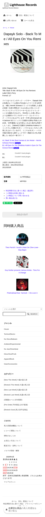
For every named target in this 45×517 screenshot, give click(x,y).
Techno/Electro (9, 334)
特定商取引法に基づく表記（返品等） (20, 191)
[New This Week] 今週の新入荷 (15, 380)
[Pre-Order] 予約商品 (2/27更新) (16, 405)
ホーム (7, 15)
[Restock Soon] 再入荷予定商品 (16, 410)
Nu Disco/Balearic (10, 339)
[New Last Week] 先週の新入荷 (15, 390)
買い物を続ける (12, 198)
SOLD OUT (22, 214)
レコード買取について (12, 431)
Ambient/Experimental (12, 344)
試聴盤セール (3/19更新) (13, 400)
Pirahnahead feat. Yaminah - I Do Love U (22, 293)
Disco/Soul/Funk (10, 354)
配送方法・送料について (13, 446)
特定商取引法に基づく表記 (13, 504)
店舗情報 (7, 421)
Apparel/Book (9, 359)
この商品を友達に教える (15, 193)
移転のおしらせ (10, 436)
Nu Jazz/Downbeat (11, 349)
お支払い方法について (12, 441)
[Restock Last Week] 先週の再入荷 (17, 395)
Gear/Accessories (10, 364)
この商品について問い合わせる (17, 196)
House (12, 28)
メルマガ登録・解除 (11, 451)
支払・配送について (25, 15)
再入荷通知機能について (13, 426)
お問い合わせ (10, 20)
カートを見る (27, 20)
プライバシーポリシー (33, 504)
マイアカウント (10, 482)
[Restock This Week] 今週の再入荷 (17, 385)
